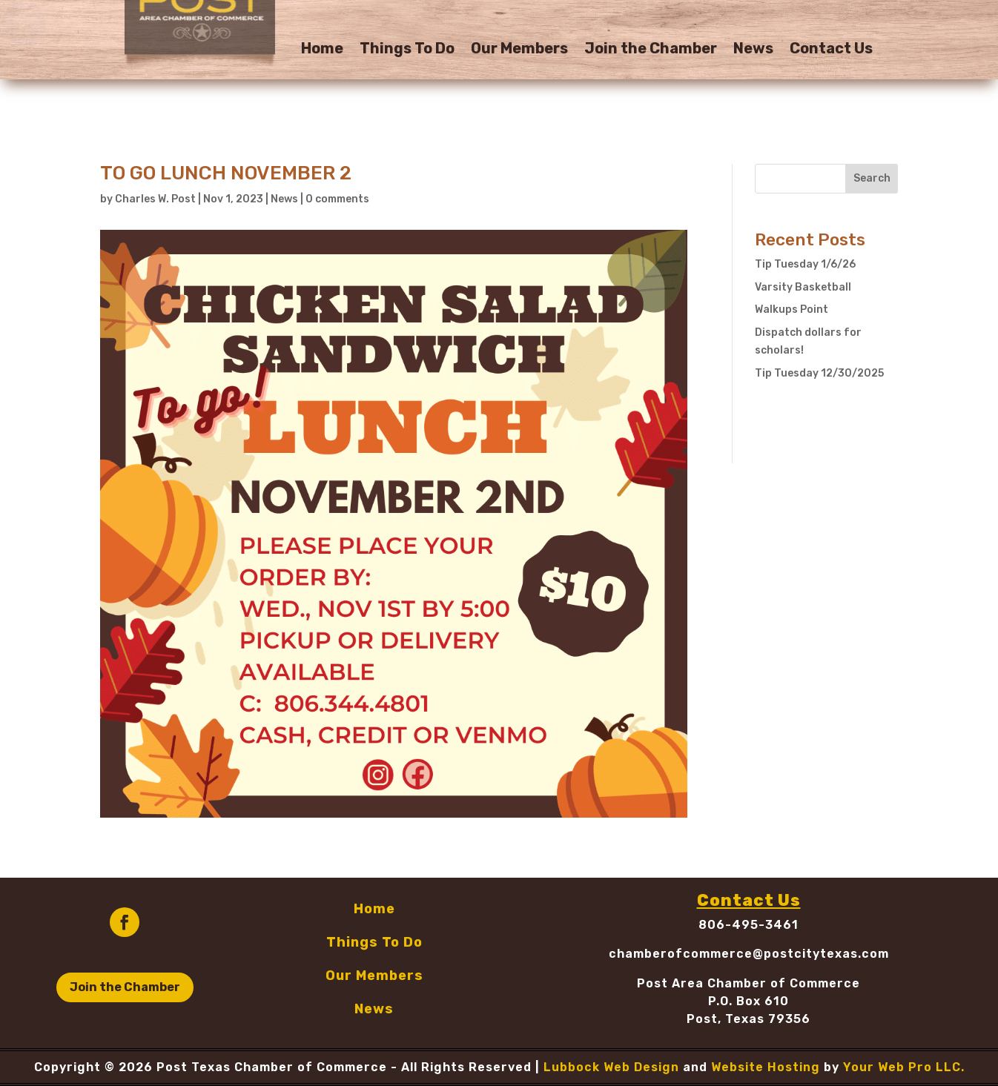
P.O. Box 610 (748, 1001)
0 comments (337, 199)
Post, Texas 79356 (748, 1019)
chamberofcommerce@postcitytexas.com (749, 954)
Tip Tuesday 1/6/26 (805, 264)
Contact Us (831, 50)
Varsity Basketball (803, 287)
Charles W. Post (155, 199)
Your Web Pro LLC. (904, 1067)
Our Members (519, 50)
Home (322, 50)
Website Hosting (765, 1067)
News (753, 50)
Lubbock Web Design (611, 1067)
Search (871, 178)
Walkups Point (791, 309)
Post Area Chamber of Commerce (748, 983)
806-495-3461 (748, 925)
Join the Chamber (650, 50)
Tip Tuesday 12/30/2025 (819, 373)
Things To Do (407, 50)
